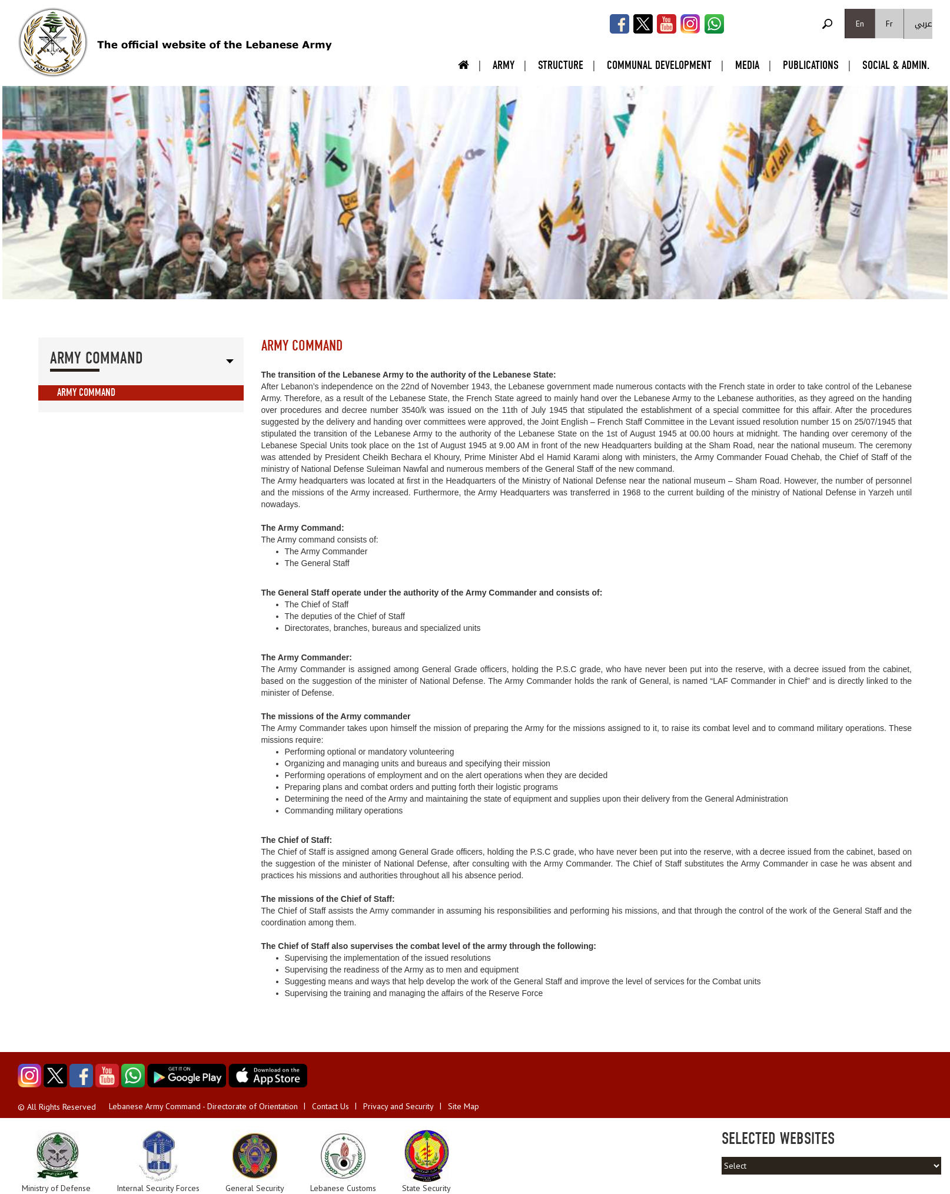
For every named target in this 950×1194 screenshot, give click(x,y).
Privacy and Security (398, 1106)
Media (747, 65)
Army (503, 65)
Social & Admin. (895, 65)
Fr (889, 23)
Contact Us (330, 1106)
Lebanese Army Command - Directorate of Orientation (203, 1106)
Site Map (463, 1106)
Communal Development (659, 65)
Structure (560, 65)
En (860, 23)
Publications (811, 65)
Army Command (86, 392)
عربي (923, 24)
